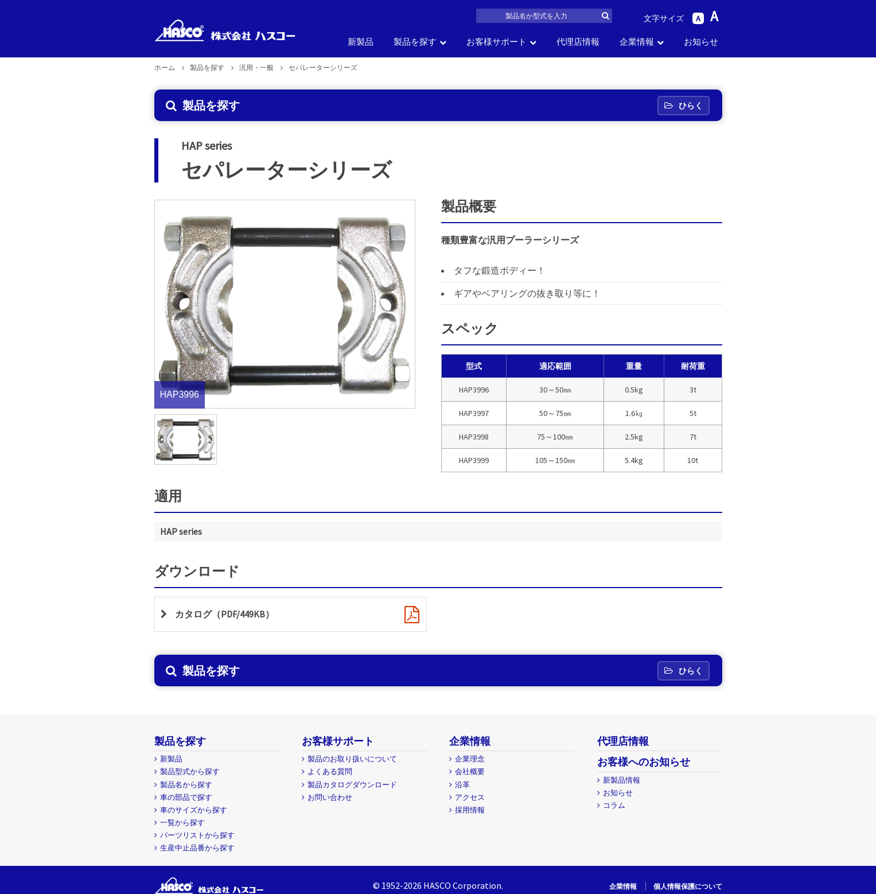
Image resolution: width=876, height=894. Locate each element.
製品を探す (415, 41)
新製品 (360, 41)
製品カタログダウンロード (352, 785)
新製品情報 (621, 780)
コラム (614, 805)
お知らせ (701, 41)
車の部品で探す (186, 797)
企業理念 (470, 759)
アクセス (470, 797)
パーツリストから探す (197, 835)
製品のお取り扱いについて (352, 759)
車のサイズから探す (193, 810)
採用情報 (470, 810)
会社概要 (470, 771)
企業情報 (637, 41)
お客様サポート (496, 41)
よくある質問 (329, 771)
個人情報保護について (687, 886)
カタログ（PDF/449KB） (224, 614)
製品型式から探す (190, 771)
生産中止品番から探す (197, 848)
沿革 (462, 785)
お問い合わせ (329, 797)
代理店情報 (577, 41)
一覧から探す (182, 822)
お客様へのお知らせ (643, 761)
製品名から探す (186, 785)
